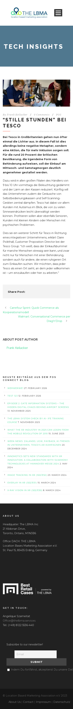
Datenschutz (61, 702)
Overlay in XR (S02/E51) (22, 482)
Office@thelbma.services (19, 620)
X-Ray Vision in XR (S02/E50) (24, 490)
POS (58, 114)
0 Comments (42, 114)
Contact (28, 702)
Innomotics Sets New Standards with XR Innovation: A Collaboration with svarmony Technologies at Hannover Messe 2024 (37, 460)
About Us (15, 702)
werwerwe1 (15, 388)
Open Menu (58, 12)
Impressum (43, 702)
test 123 (12, 395)
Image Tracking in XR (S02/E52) (27, 475)
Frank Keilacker (17, 114)
